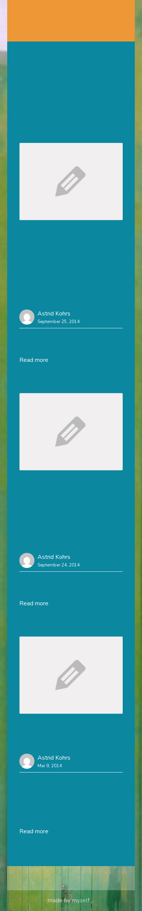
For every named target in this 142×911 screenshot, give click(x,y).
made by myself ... (71, 900)
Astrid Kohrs (53, 313)
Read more (33, 360)
